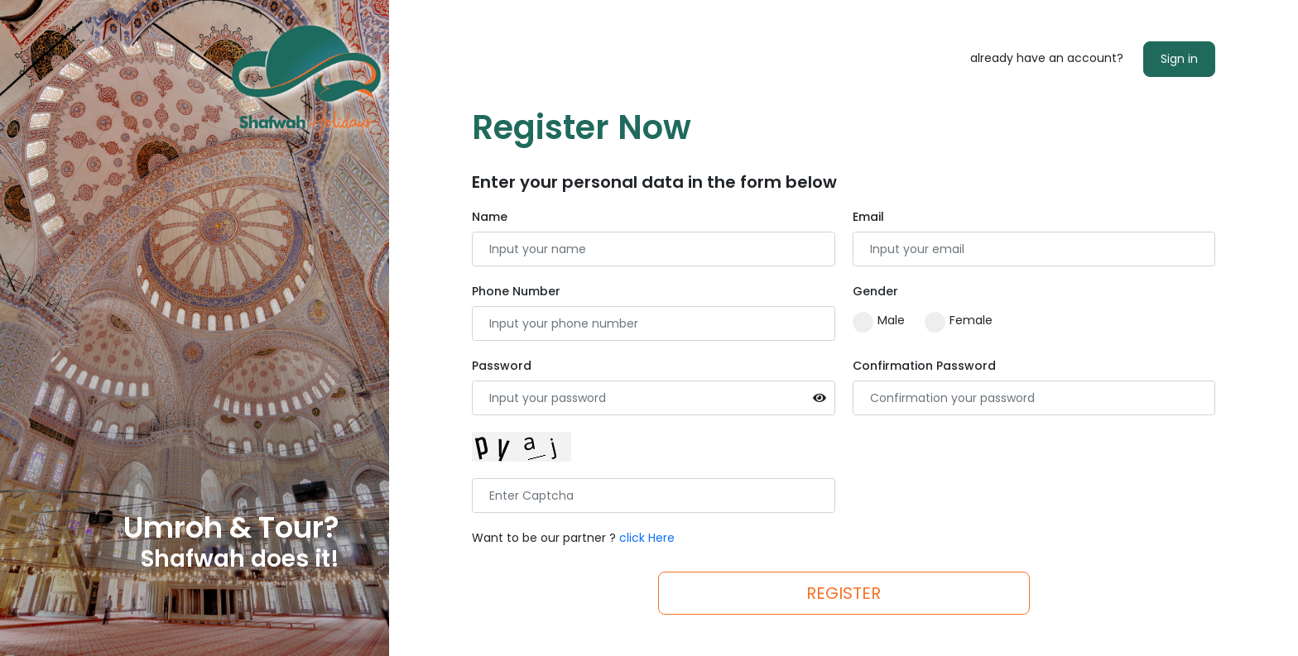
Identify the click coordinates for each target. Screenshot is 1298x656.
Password (501, 365)
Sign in (1179, 58)
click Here (647, 537)
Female (959, 320)
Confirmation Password (924, 365)
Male (879, 320)
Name (489, 216)
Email (868, 216)
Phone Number (516, 291)
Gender (875, 291)
